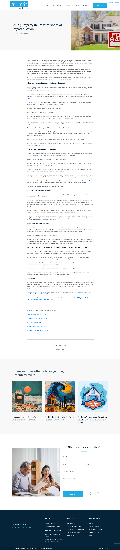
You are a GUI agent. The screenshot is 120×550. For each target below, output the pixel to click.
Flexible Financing (94, 532)
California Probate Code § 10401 (37, 314)
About (47, 5)
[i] (34, 89)
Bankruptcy (70, 535)
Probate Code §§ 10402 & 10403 (38, 318)
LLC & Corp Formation (73, 532)
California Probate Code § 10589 (38, 326)
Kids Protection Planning (74, 526)
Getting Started (57, 5)
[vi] (74, 239)
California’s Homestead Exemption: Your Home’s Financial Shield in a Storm (92, 420)
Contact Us (100, 5)
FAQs (90, 535)
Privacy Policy (49, 548)
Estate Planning (71, 523)
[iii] (61, 108)
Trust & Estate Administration (75, 529)
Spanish (116, 2)
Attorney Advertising (40, 548)
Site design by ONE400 (102, 548)
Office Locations (94, 526)
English (111, 2)
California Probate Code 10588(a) (38, 330)
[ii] (56, 90)
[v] (42, 145)
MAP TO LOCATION (51, 541)
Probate (27, 34)
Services (69, 5)
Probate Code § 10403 (35, 322)
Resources (85, 5)
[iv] (53, 112)
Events (91, 523)
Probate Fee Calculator (96, 529)
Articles (78, 5)
